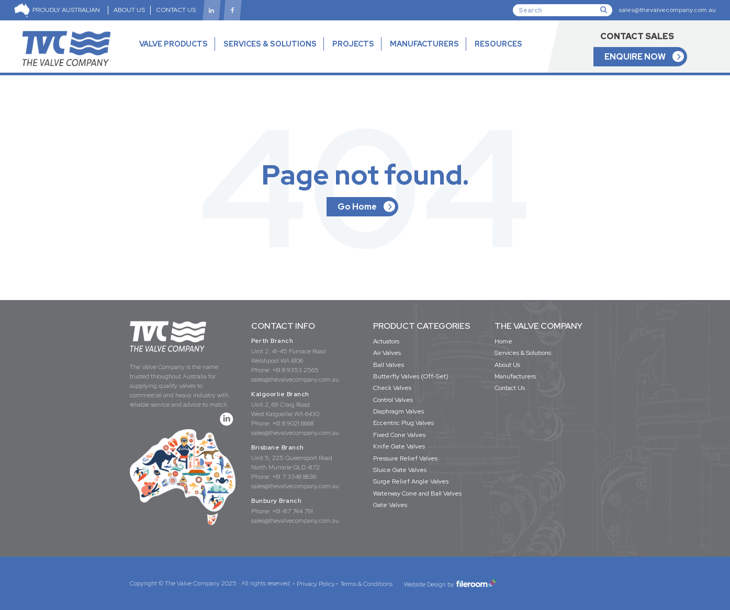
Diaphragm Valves (398, 411)
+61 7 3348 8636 (294, 477)
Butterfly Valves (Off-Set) (410, 376)
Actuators (386, 341)
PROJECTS (353, 44)
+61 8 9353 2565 (295, 370)
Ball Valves (388, 365)
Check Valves (392, 388)
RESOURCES (498, 53)
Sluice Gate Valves (399, 470)
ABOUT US (129, 10)
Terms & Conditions (366, 584)
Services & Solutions (523, 353)
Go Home (357, 206)
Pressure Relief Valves (405, 458)
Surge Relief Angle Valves (410, 481)
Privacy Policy (316, 584)
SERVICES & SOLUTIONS (270, 44)
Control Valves (393, 400)
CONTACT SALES (637, 36)
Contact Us (510, 388)
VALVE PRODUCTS (173, 53)
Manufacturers (515, 376)
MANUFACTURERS (424, 44)
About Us (507, 365)
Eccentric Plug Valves (403, 423)
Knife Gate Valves (399, 446)
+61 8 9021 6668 (292, 423)
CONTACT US (176, 10)
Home (503, 341)
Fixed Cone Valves (399, 435)
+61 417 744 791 (292, 511)
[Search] (562, 10)
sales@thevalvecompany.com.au (667, 10)
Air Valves (387, 353)
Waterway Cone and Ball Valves (417, 493)
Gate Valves (390, 505)
